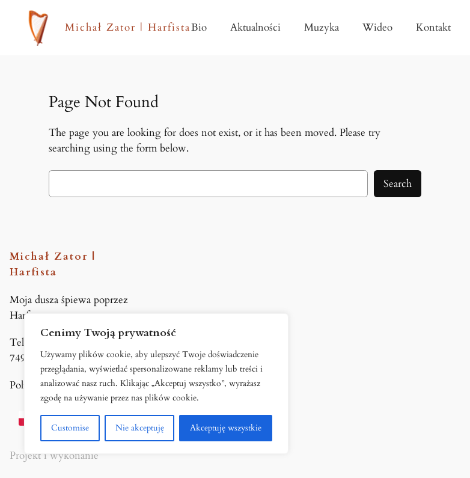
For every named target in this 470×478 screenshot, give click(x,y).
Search (397, 184)
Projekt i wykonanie (54, 455)
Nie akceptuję (139, 428)
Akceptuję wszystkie (225, 428)
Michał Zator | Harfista (128, 27)
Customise (70, 428)
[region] (156, 383)
